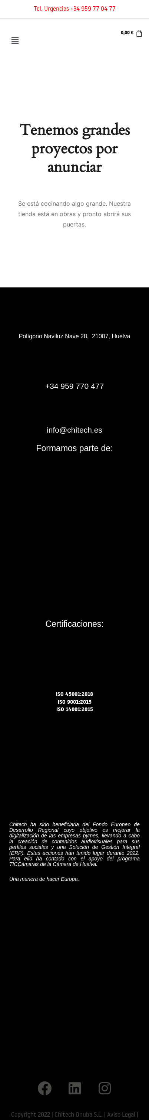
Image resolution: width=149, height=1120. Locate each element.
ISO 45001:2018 (74, 694)
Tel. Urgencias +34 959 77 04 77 (75, 9)
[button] (15, 41)
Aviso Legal (121, 1115)
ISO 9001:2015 (75, 702)
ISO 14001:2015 (74, 710)
